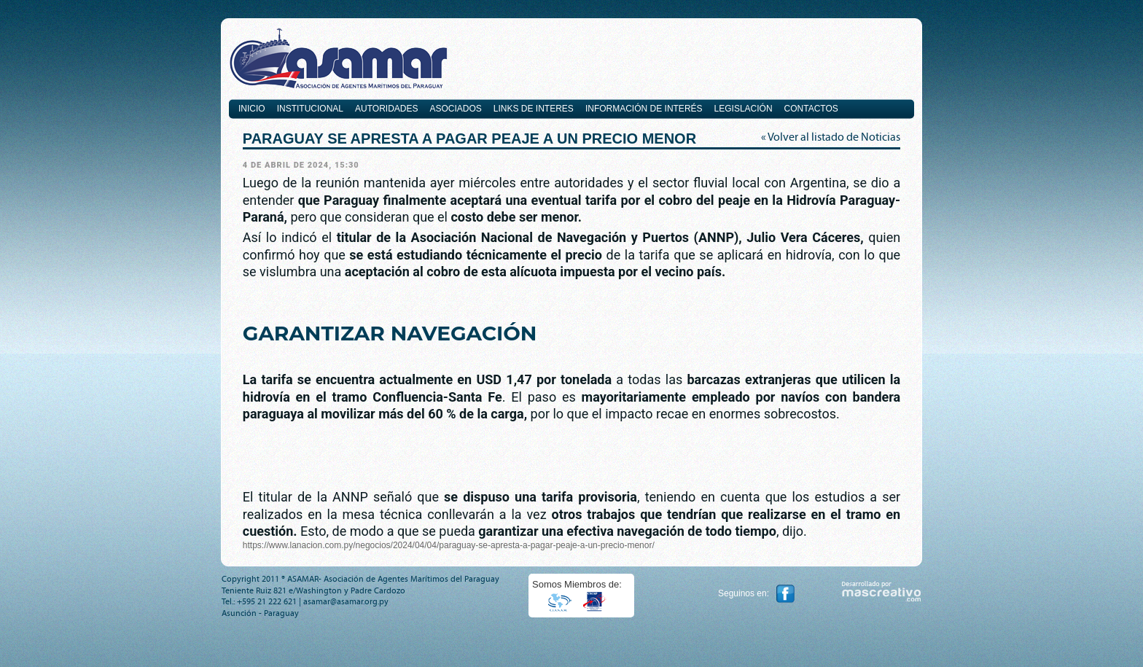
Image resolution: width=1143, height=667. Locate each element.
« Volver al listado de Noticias (830, 137)
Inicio (251, 109)
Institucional (310, 109)
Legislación (743, 109)
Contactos (811, 109)
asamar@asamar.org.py (346, 601)
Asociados (455, 109)
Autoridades (386, 109)
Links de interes (534, 109)
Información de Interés (644, 109)
